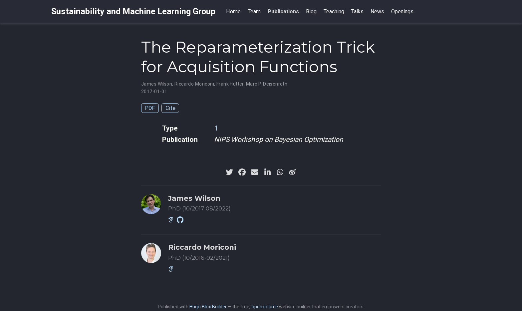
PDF (150, 108)
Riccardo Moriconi (194, 84)
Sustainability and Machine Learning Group (133, 11)
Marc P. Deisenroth (267, 84)
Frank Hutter (230, 84)
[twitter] (229, 172)
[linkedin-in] (267, 172)
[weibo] (293, 172)
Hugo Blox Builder (208, 306)
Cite (170, 108)
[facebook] (242, 172)
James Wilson (156, 84)
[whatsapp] (280, 172)
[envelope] (255, 172)
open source (264, 306)
